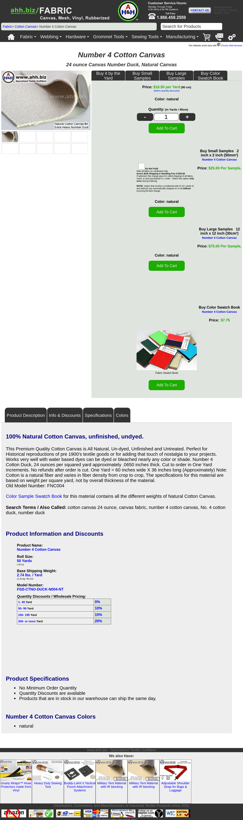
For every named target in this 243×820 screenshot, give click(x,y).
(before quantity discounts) (166, 90)
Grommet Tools (108, 36)
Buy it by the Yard (108, 76)
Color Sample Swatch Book (34, 496)
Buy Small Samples (142, 76)
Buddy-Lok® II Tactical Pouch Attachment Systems (79, 786)
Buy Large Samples (176, 76)
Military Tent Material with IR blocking (111, 784)
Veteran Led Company (143, 819)
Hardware (76, 36)
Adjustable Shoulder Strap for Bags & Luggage (175, 786)
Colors (122, 415)
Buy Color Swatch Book (210, 76)
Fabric (7, 26)
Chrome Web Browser (229, 45)
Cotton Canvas (25, 26)
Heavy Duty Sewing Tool (48, 784)
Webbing (49, 36)
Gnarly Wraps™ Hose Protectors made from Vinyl (16, 786)
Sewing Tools (145, 36)
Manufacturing (180, 36)
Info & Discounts (65, 415)
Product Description (26, 415)
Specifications (98, 415)
